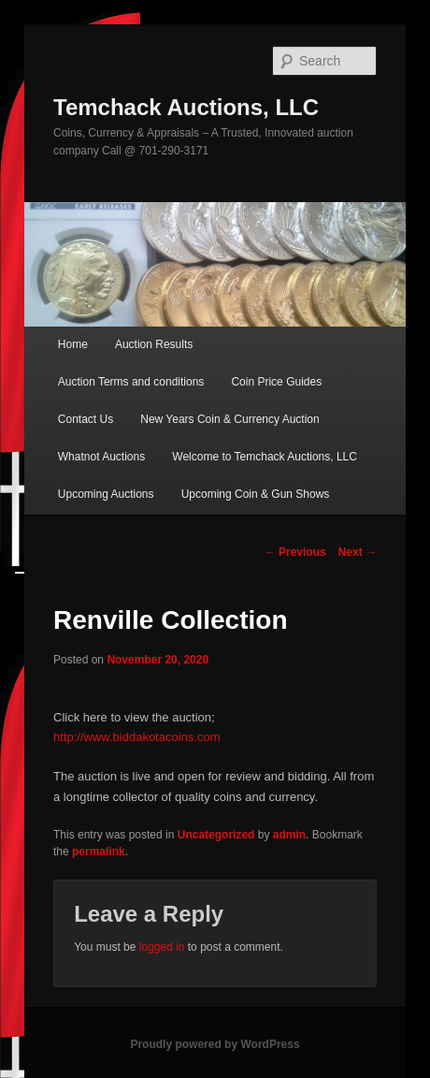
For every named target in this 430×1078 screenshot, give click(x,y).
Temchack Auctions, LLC (186, 107)
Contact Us (85, 419)
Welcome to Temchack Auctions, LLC (264, 456)
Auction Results (154, 344)
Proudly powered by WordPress (214, 1044)
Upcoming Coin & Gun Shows (255, 494)
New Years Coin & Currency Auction (229, 419)
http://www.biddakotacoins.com (136, 737)
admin (289, 834)
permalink (98, 851)
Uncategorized (216, 834)
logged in (162, 947)
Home (73, 344)
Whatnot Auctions (101, 456)
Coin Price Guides (276, 381)
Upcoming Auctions (106, 494)
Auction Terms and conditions (131, 381)
